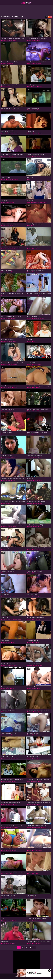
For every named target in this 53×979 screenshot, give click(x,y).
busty (14, 920)
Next (32, 947)
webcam (39, 850)
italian (34, 434)
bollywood (15, 179)
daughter (39, 920)
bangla (8, 503)
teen (13, 480)
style (33, 549)
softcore (33, 86)
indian (10, 40)
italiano (39, 434)
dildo (40, 295)
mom (34, 920)
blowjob (8, 665)
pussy (29, 873)
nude (8, 480)
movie (34, 410)
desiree (8, 850)
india (38, 248)
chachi (39, 410)
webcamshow (36, 827)
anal (12, 110)
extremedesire (42, 202)
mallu (33, 63)
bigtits (14, 665)
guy (7, 873)
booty (14, 850)
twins (39, 364)
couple (39, 480)
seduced (12, 873)
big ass (35, 295)
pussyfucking (17, 619)
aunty (39, 156)
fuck (38, 549)
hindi (28, 63)
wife (7, 688)
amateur (3, 40)
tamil (29, 40)
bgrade (38, 63)
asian (42, 318)
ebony (3, 850)
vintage (12, 596)
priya (34, 364)
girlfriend (14, 457)
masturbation (35, 318)
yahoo (12, 688)
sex (28, 86)
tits (7, 225)
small (12, 897)
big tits (29, 295)
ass (7, 110)
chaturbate (34, 202)
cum (38, 572)
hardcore (9, 619)
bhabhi (33, 897)
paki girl (43, 827)
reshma (15, 133)
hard (12, 642)
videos (12, 572)
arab (33, 225)
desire (3, 63)
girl (14, 40)
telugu (8, 387)
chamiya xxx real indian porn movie (10, 248)
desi (38, 40)
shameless (10, 63)
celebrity (39, 86)
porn (38, 758)
